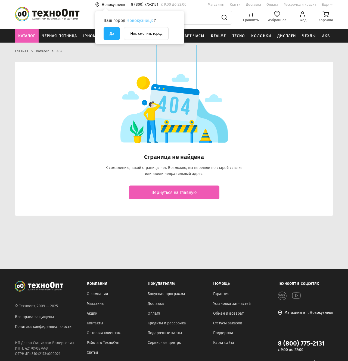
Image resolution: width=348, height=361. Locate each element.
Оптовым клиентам (103, 333)
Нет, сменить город (146, 33)
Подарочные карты (165, 333)
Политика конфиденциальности (43, 326)
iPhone (90, 36)
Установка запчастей (232, 303)
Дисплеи (286, 36)
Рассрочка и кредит (300, 4)
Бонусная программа (166, 294)
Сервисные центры (165, 342)
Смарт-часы (191, 36)
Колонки (261, 36)
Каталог (27, 36)
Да (112, 33)
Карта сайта (223, 342)
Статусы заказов (227, 323)
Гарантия (221, 294)
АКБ (326, 36)
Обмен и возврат (228, 313)
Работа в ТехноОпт (103, 342)
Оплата (272, 4)
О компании (97, 294)
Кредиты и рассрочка (167, 323)
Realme (218, 36)
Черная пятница (59, 36)
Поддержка (223, 333)
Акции (92, 313)
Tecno (238, 36)
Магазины (216, 4)
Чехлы (309, 36)
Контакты (95, 323)
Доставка (253, 4)
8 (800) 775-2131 (301, 343)
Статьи (235, 4)
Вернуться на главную (174, 192)
